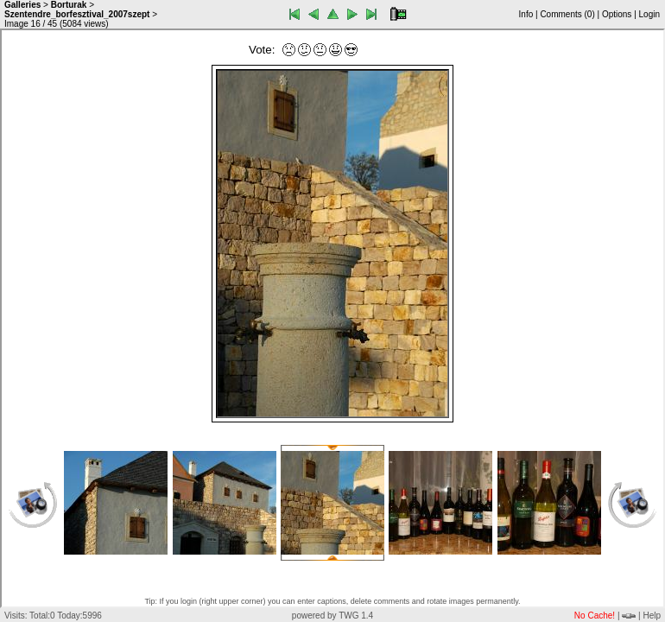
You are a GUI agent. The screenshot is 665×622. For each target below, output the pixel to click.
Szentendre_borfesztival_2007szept (76, 14)
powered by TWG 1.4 (332, 615)
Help (652, 615)
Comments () (567, 14)
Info (526, 14)
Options (616, 14)
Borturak (69, 5)
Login (649, 14)
